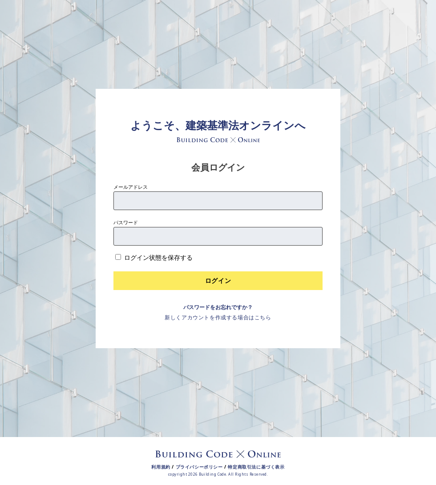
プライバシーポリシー (199, 467)
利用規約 (160, 467)
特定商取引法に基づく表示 (256, 467)
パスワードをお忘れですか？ (218, 307)
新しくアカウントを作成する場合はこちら (218, 317)
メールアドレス (130, 186)
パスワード (125, 222)
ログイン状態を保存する (158, 257)
